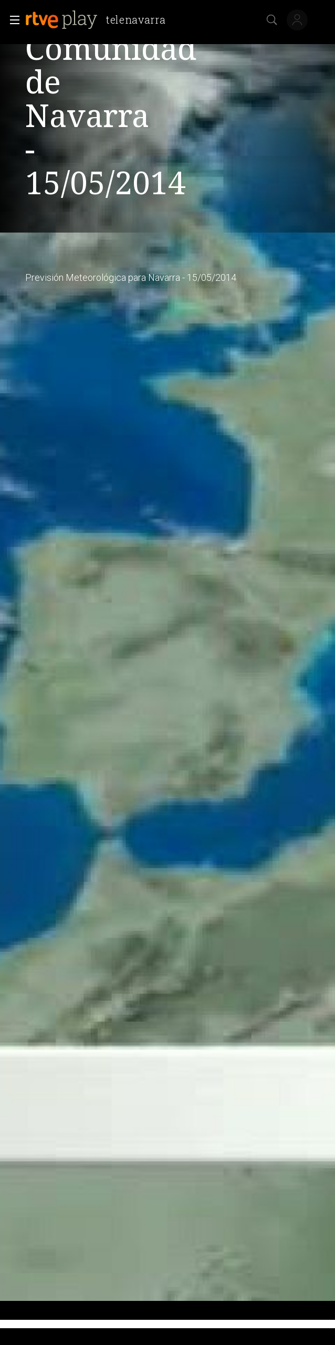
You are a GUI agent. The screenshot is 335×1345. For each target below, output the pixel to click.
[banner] (99, 19)
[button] (11, 19)
